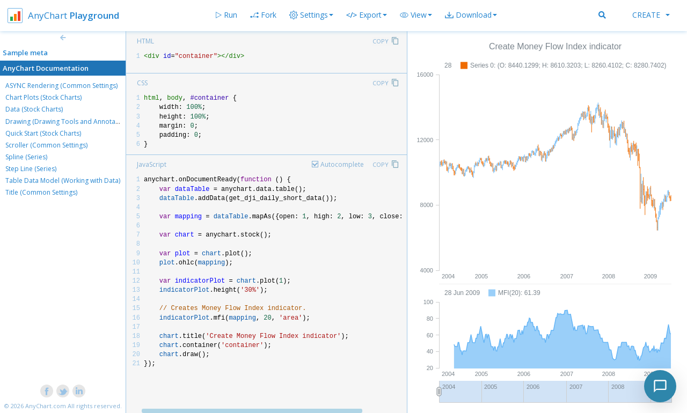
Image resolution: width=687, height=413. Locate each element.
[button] (415, 15)
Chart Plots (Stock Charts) (43, 97)
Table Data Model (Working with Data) (62, 180)
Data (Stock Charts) (34, 109)
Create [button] (651, 15)
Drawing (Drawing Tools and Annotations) (68, 121)
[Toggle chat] (660, 386)
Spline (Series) (26, 156)
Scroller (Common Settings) (46, 145)
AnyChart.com (45, 406)
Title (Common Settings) (41, 192)
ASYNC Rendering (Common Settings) (61, 85)
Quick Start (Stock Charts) (43, 133)
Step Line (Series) (30, 168)
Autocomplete (342, 164)
